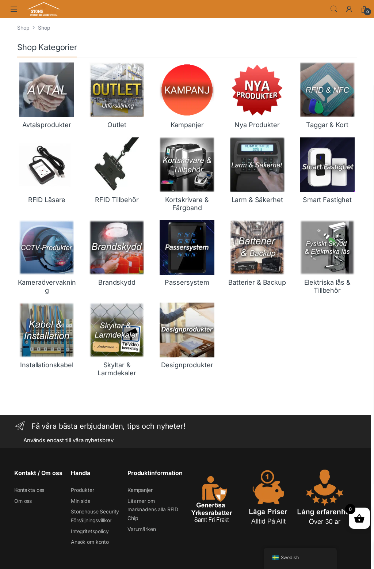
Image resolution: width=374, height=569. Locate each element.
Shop (23, 27)
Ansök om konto (90, 542)
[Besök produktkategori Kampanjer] (187, 95)
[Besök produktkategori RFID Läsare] (46, 170)
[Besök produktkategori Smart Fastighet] (327, 170)
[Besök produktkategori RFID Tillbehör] (116, 170)
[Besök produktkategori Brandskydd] (116, 253)
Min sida (81, 501)
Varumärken (141, 529)
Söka (334, 9)
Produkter (82, 490)
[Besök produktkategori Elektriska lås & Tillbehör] (327, 257)
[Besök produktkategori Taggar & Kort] (327, 95)
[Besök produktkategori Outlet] (116, 95)
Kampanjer (140, 490)
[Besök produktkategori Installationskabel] (46, 336)
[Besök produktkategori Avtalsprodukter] (46, 95)
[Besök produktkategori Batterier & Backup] (257, 253)
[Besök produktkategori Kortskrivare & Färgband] (187, 174)
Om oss (23, 501)
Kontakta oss (29, 490)
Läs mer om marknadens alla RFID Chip (152, 509)
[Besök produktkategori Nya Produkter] (257, 95)
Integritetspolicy (90, 531)
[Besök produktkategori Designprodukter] (187, 336)
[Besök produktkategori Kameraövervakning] (46, 257)
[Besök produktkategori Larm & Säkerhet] (257, 170)
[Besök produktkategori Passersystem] (187, 253)
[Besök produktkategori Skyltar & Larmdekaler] (116, 340)
